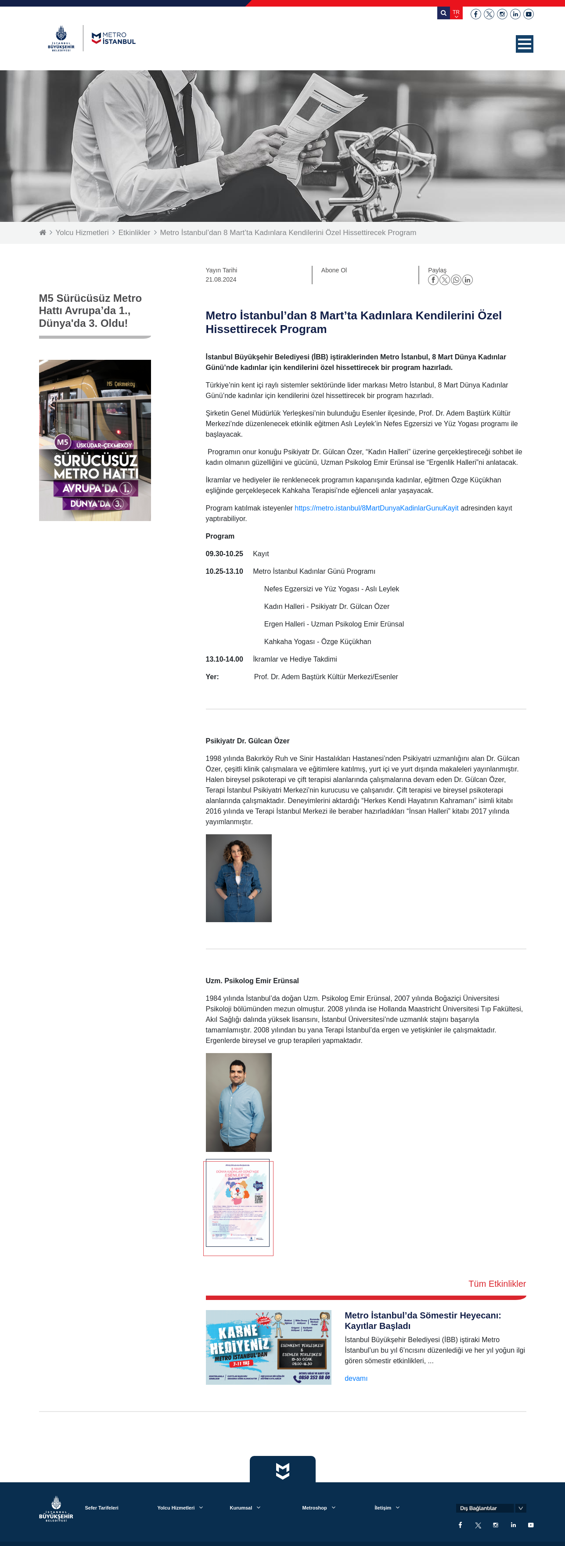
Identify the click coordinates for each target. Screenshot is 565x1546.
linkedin (515, 14)
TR (456, 12)
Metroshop (314, 1507)
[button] (524, 44)
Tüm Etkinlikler (497, 1284)
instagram (502, 14)
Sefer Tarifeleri (102, 1507)
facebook (476, 14)
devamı (356, 1378)
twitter (489, 14)
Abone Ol (334, 270)
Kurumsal (241, 1507)
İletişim (383, 1507)
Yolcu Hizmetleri (82, 232)
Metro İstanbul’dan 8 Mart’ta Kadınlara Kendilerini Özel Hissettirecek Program (288, 232)
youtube (528, 14)
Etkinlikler (135, 232)
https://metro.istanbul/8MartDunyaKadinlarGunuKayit (377, 508)
